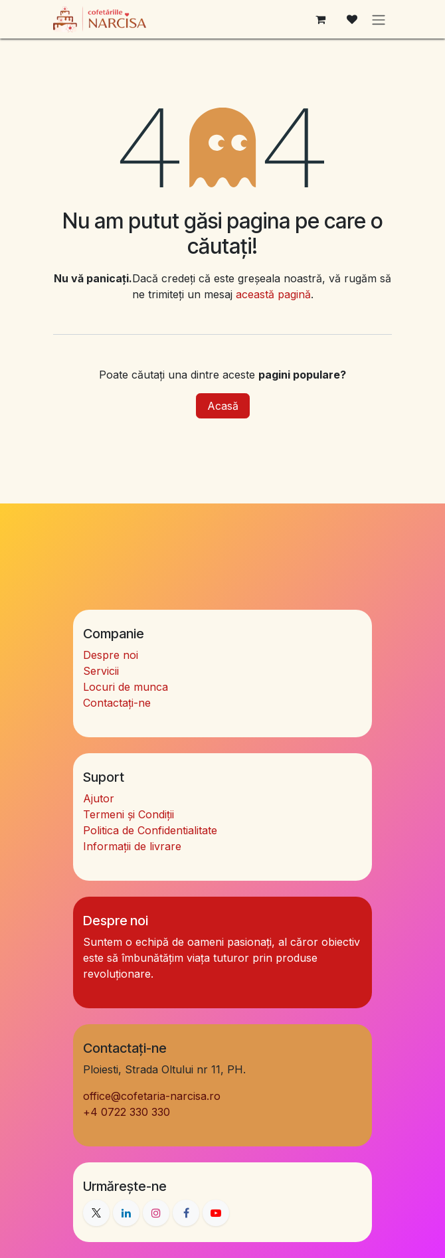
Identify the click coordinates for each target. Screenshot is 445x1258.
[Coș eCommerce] (320, 19)
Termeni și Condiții (128, 814)
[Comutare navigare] (378, 19)
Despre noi (110, 655)
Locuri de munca (125, 686)
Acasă (222, 405)
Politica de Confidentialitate (150, 830)
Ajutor (98, 798)
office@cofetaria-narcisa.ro (152, 1096)
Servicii (101, 670)
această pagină (273, 294)
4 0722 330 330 (126, 1112)
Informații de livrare (132, 846)
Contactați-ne (117, 702)
